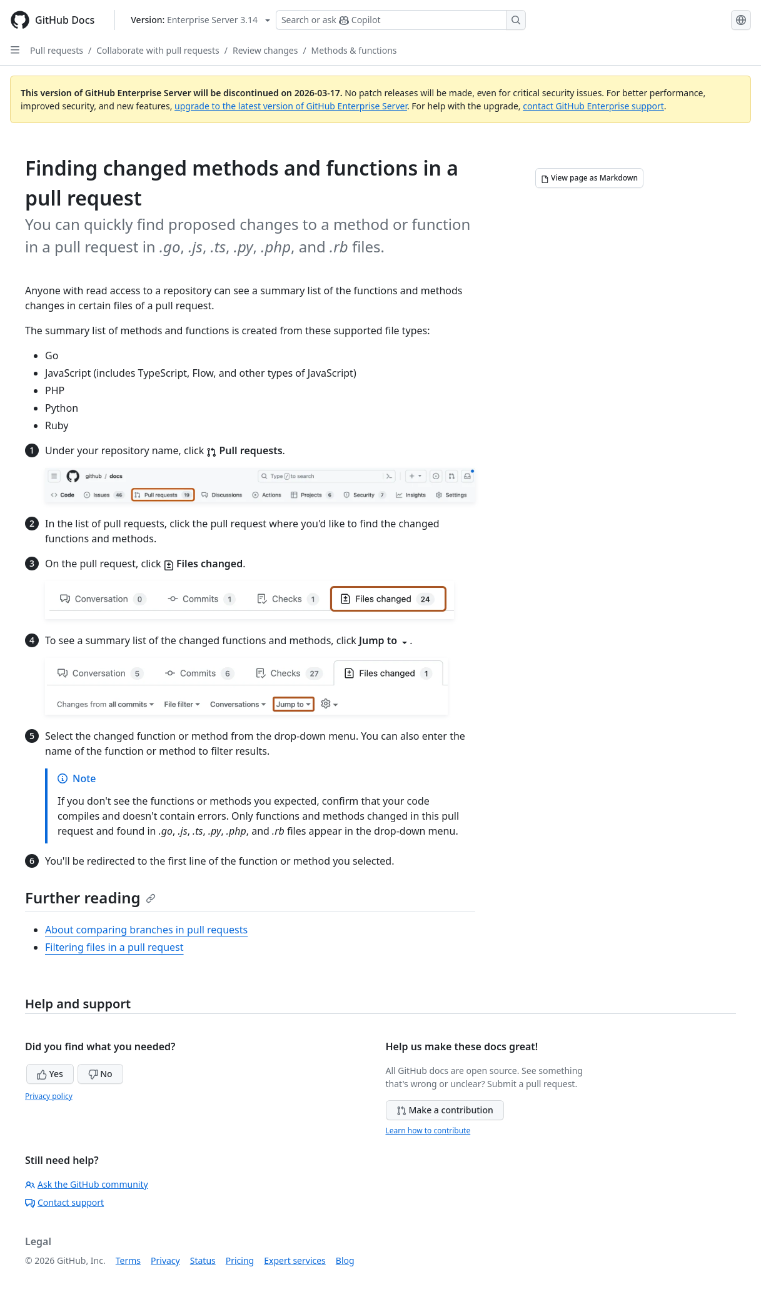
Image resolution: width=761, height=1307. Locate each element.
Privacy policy (49, 1096)
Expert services (295, 1260)
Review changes (265, 50)
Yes (50, 1074)
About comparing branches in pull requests (146, 930)
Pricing (240, 1260)
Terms (128, 1260)
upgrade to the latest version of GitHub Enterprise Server (290, 106)
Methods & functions (354, 50)
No (100, 1074)
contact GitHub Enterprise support (593, 106)
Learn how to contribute (428, 1130)
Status (203, 1260)
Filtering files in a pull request (114, 947)
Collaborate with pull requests (157, 50)
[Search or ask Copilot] (401, 20)
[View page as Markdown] (589, 178)
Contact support (64, 1202)
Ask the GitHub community (86, 1184)
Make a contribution (444, 1110)
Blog (345, 1260)
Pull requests (56, 50)
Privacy (165, 1260)
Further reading (90, 897)
